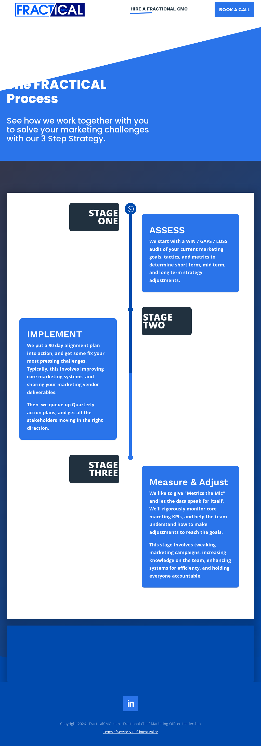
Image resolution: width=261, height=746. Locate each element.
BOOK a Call (234, 9)
